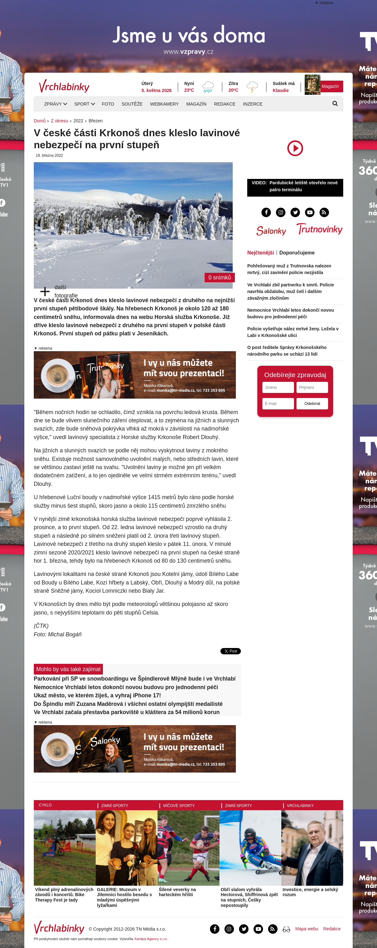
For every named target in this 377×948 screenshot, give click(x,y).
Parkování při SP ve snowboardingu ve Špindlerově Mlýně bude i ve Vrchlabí (135, 679)
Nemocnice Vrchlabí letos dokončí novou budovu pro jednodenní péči (126, 687)
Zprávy (53, 104)
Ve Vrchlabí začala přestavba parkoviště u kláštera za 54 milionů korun (127, 712)
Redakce (225, 104)
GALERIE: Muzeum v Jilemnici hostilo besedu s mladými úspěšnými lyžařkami (124, 897)
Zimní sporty (114, 806)
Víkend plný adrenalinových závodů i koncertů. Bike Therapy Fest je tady (64, 895)
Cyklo (45, 805)
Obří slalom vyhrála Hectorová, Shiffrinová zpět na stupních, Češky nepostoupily (249, 897)
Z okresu (59, 120)
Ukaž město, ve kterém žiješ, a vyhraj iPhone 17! (97, 695)
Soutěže (132, 104)
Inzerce (252, 104)
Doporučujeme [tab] (297, 252)
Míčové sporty (179, 806)
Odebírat (312, 403)
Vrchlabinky (300, 806)
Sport (81, 104)
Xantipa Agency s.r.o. (151, 939)
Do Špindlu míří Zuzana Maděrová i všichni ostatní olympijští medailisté (128, 704)
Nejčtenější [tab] (260, 252)
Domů (39, 120)
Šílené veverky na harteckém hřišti (177, 892)
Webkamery (164, 104)
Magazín (330, 86)
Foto (108, 104)
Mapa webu (306, 928)
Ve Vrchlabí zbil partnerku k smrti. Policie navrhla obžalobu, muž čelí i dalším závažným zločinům (290, 291)
